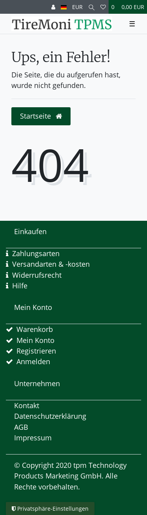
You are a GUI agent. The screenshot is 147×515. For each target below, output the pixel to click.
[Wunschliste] (103, 7)
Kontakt (26, 405)
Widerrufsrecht (37, 275)
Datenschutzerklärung (50, 416)
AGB (21, 427)
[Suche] (91, 7)
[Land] (63, 7)
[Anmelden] (53, 7)
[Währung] (77, 7)
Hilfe (19, 285)
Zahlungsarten (36, 253)
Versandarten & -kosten (51, 264)
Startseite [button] (41, 116)
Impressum (33, 437)
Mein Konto (35, 340)
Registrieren (36, 351)
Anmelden (33, 361)
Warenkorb (34, 329)
